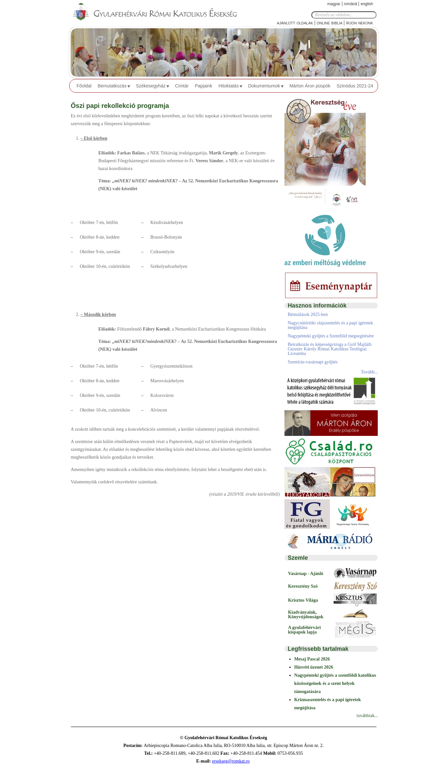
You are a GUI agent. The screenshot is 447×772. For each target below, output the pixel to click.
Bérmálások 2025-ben (308, 314)
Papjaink (203, 85)
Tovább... (369, 372)
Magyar (333, 4)
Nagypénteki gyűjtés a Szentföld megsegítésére (331, 336)
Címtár (182, 85)
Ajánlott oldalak (295, 22)
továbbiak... (367, 715)
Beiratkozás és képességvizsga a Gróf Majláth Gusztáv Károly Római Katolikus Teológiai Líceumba (330, 349)
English (367, 4)
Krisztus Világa (303, 600)
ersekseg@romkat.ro (231, 761)
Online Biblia (329, 22)
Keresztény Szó (303, 586)
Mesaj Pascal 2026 (312, 659)
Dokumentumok (264, 85)
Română (350, 4)
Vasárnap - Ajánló (305, 573)
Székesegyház (150, 85)
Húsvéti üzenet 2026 (313, 667)
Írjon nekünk (359, 22)
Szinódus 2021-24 (354, 85)
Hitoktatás (228, 85)
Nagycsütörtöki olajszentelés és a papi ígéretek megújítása (330, 325)
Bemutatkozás (112, 85)
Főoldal (84, 85)
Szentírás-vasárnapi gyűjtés (313, 362)
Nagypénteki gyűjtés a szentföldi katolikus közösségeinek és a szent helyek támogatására (335, 683)
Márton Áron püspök (309, 85)
